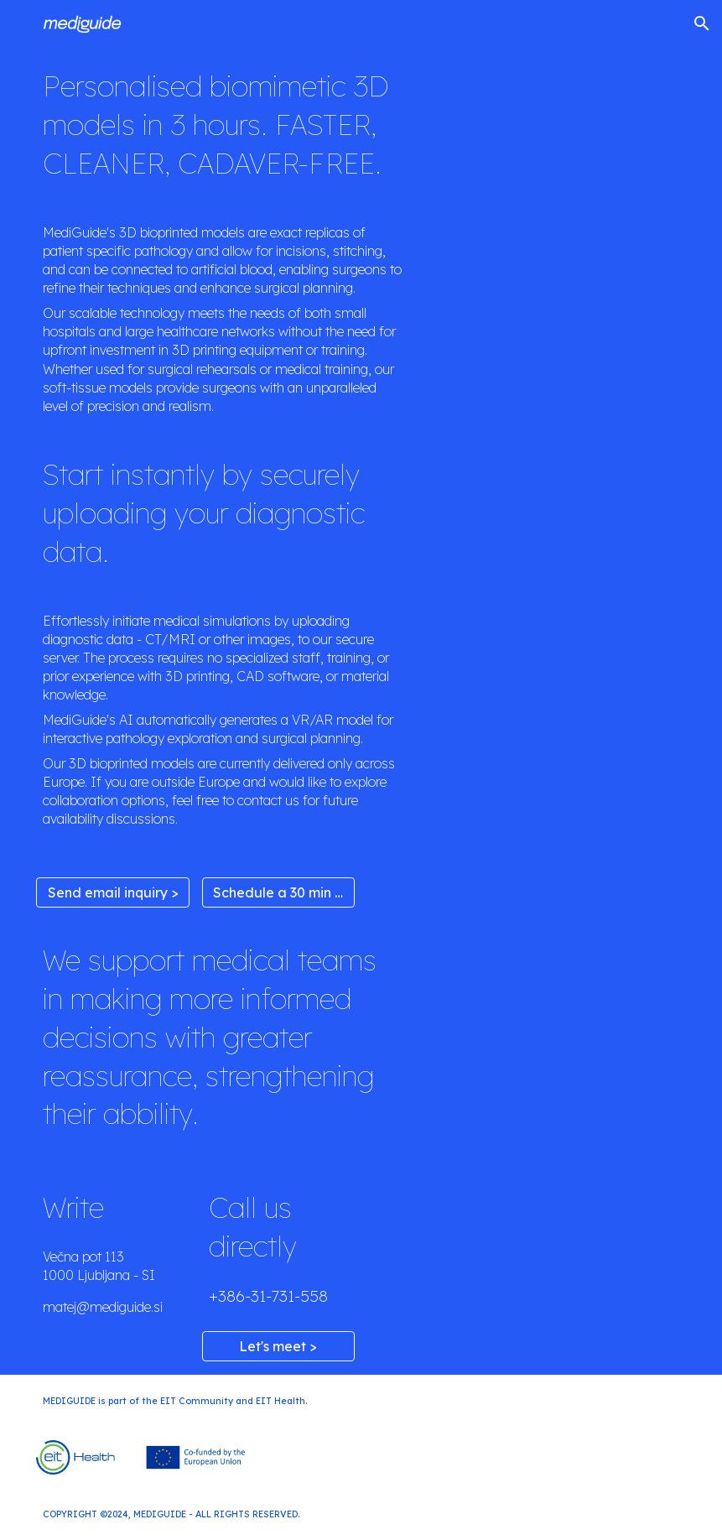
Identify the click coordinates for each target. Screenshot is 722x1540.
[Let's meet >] (278, 1346)
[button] (702, 23)
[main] (222, 125)
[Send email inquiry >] (112, 892)
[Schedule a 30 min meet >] (278, 892)
